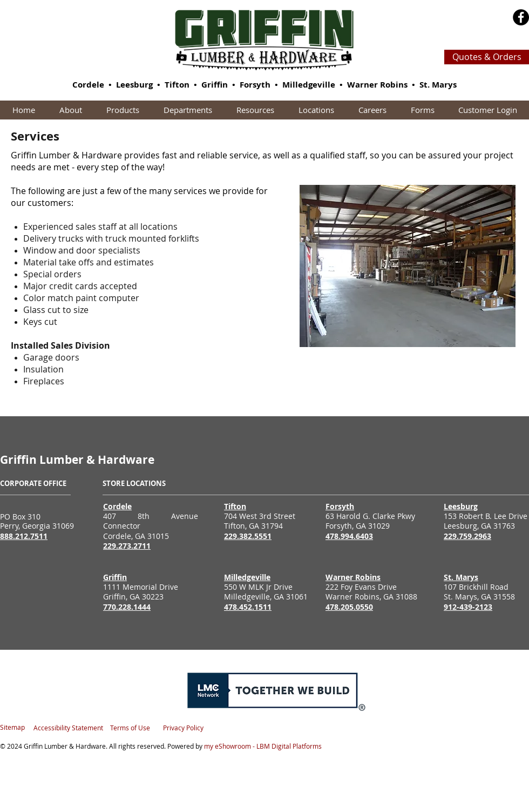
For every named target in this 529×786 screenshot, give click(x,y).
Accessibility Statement (68, 727)
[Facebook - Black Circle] (521, 17)
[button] (122, 110)
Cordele (88, 84)
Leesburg (134, 84)
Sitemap (12, 727)
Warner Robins (377, 84)
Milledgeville (308, 84)
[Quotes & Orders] (486, 57)
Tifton (177, 84)
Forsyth (255, 84)
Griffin (214, 84)
